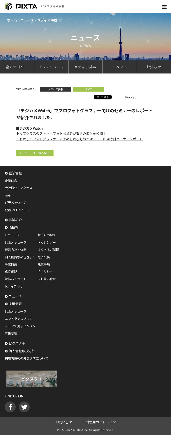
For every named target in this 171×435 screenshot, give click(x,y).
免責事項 (44, 264)
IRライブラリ (14, 286)
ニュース (15, 296)
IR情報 (14, 227)
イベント (119, 67)
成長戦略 (11, 272)
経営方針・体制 (15, 250)
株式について (47, 235)
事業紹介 (15, 220)
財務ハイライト (15, 279)
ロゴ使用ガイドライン (99, 422)
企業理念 (11, 181)
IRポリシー (45, 272)
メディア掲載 (85, 67)
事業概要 (11, 264)
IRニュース (12, 235)
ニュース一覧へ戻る (37, 153)
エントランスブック (19, 319)
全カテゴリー (16, 67)
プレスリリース (51, 67)
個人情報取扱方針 (22, 351)
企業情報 (15, 173)
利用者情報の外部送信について (26, 358)
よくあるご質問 (48, 250)
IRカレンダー (47, 242)
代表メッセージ (15, 203)
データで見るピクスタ (20, 326)
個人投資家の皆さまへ (20, 257)
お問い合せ (63, 422)
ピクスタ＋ (17, 343)
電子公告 (44, 257)
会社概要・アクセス (18, 188)
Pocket (130, 97)
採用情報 (15, 304)
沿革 (8, 195)
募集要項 (11, 333)
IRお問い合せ (47, 279)
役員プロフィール (17, 210)
